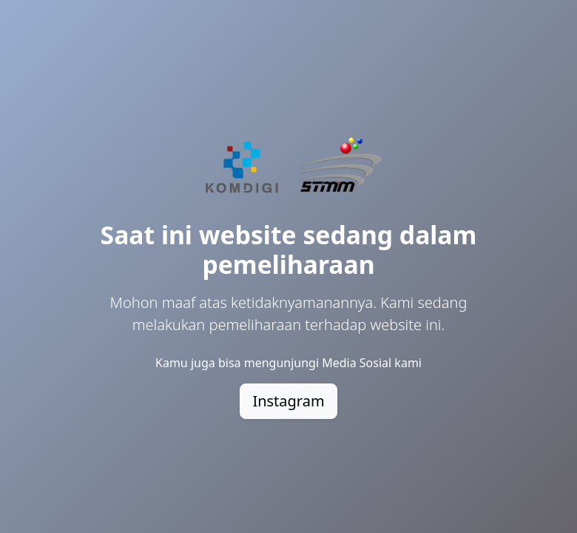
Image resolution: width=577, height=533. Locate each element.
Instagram (288, 401)
